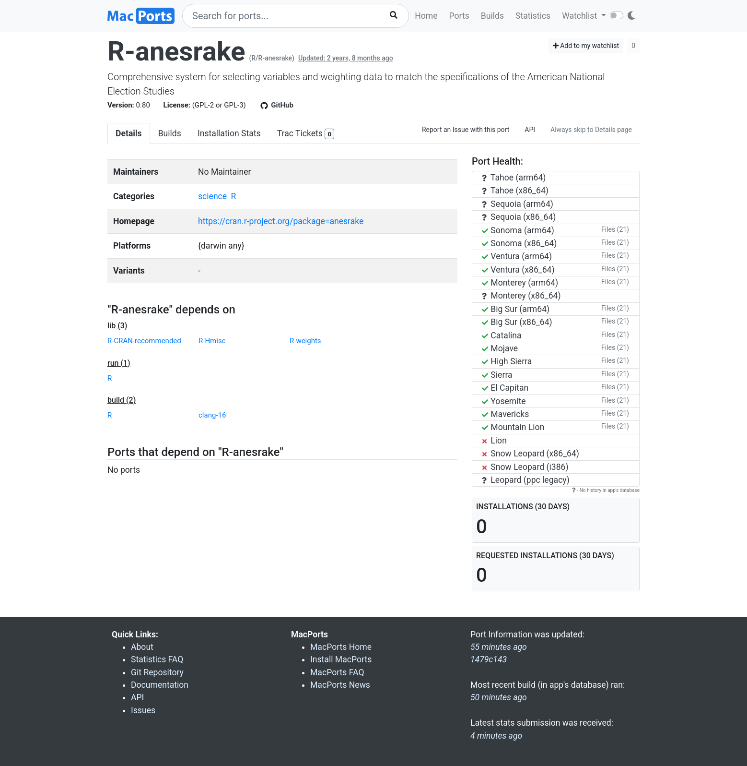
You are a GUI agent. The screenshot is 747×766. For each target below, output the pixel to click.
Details (129, 133)
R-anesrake (176, 51)
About (142, 647)
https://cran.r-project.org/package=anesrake (280, 221)
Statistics (532, 16)
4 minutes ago (496, 736)
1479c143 (488, 659)
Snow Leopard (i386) (525, 467)
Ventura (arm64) (517, 256)
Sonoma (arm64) (518, 230)
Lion (494, 440)
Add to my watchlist (586, 45)
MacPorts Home (341, 647)
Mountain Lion (513, 427)
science (212, 196)
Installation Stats (229, 133)
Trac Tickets (306, 134)
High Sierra (507, 361)
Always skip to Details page (591, 129)
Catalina (502, 335)
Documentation (159, 685)
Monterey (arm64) (520, 282)
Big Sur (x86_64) (517, 322)
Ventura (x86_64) (518, 270)
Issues (143, 710)
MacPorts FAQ (337, 672)
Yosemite (504, 401)
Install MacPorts (341, 659)
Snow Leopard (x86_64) (530, 453)
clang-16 (212, 415)
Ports (459, 16)
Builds (492, 16)
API (530, 129)
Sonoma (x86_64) (519, 243)
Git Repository (157, 672)
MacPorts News (340, 685)
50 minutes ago (498, 697)
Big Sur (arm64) (515, 309)
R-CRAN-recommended (144, 340)
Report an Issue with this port (465, 129)
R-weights (305, 340)
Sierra (497, 375)
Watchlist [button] (580, 16)
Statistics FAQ (157, 659)
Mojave (500, 348)
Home (426, 16)
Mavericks (505, 414)
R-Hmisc (211, 340)
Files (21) (615, 229)
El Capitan (505, 388)
